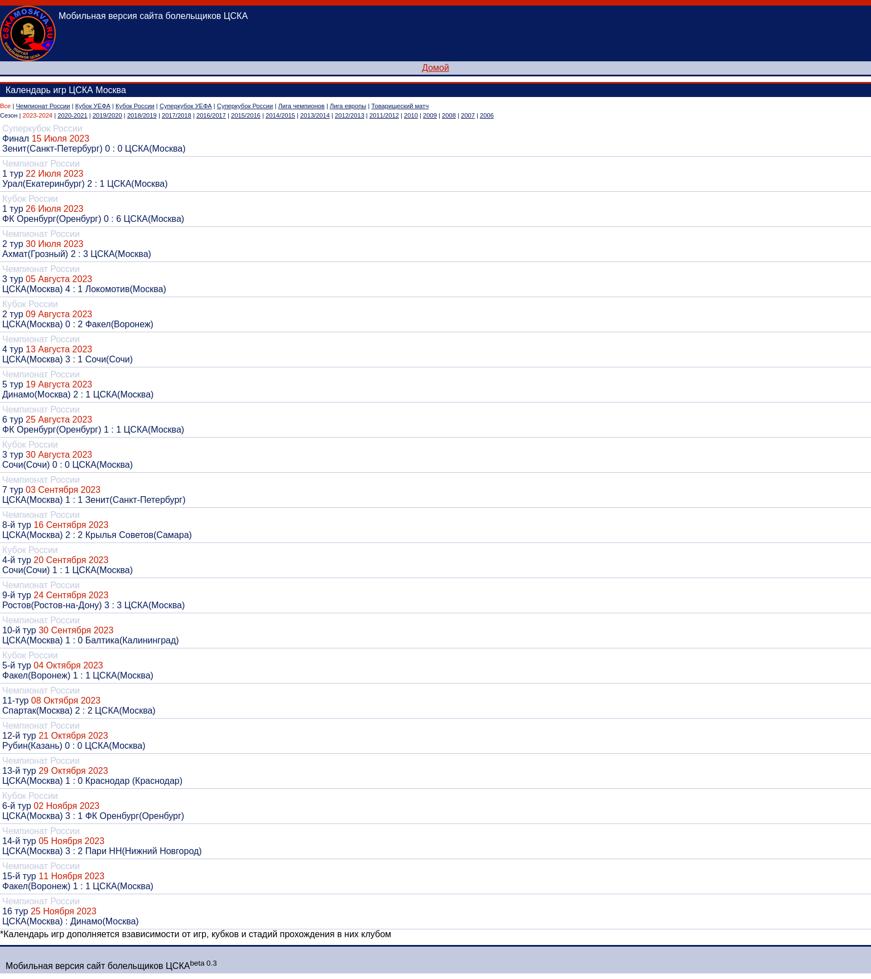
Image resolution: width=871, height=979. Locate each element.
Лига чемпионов (301, 106)
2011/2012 (384, 115)
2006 (487, 115)
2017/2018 (176, 115)
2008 (449, 115)
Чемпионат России (43, 106)
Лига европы (348, 106)
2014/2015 (280, 115)
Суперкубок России (245, 106)
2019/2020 (107, 115)
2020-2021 (72, 115)
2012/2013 (349, 115)
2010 (411, 115)
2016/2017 (211, 115)
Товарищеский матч (400, 106)
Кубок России (135, 106)
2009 (430, 115)
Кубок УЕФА (92, 106)
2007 (468, 115)
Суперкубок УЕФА (186, 106)
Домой (435, 67)
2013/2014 (315, 115)
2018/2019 (142, 115)
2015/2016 (246, 115)
